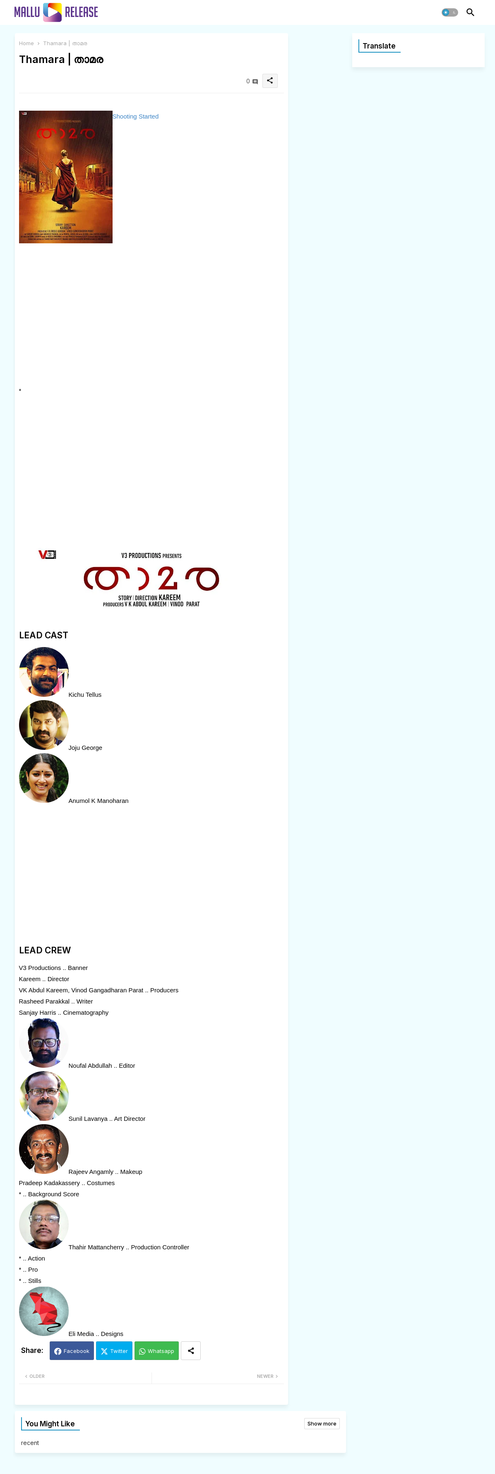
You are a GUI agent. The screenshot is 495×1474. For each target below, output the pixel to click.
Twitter (119, 1351)
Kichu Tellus (85, 694)
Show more (322, 1423)
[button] (450, 12)
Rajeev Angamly (91, 1171)
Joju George (86, 747)
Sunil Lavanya (88, 1118)
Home (26, 43)
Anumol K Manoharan (99, 800)
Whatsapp (161, 1351)
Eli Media (81, 1333)
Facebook (76, 1351)
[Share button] (191, 1350)
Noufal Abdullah (90, 1065)
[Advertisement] (99, 316)
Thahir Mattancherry (96, 1247)
